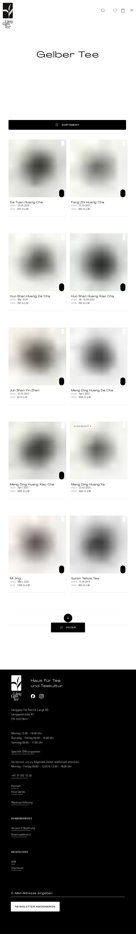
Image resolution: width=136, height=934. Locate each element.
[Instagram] (41, 696)
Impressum (17, 868)
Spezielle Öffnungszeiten (25, 751)
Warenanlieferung (22, 802)
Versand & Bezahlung (23, 828)
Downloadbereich (21, 835)
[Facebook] (33, 696)
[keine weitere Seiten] (58, 618)
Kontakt (16, 786)
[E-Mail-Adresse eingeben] (68, 893)
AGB (13, 862)
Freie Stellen (18, 792)
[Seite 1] (68, 618)
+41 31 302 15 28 (21, 775)
